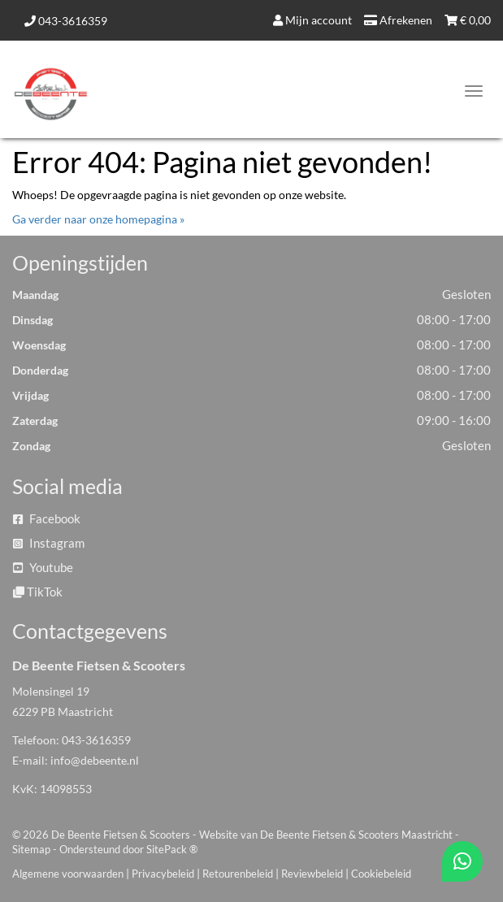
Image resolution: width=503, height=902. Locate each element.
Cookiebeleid (381, 873)
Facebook (46, 518)
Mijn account (312, 20)
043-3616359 (65, 21)
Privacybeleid (163, 873)
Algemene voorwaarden (68, 873)
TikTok (38, 591)
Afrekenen (398, 20)
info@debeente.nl (94, 760)
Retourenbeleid (237, 873)
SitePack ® (171, 849)
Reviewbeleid (312, 873)
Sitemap (31, 849)
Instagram (49, 543)
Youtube (43, 567)
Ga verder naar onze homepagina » (98, 219)
